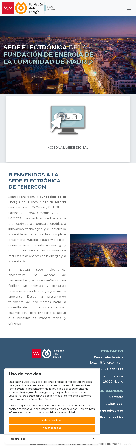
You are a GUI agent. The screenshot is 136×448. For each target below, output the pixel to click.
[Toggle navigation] (129, 8)
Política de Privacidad (60, 412)
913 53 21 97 (115, 369)
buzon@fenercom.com (106, 362)
